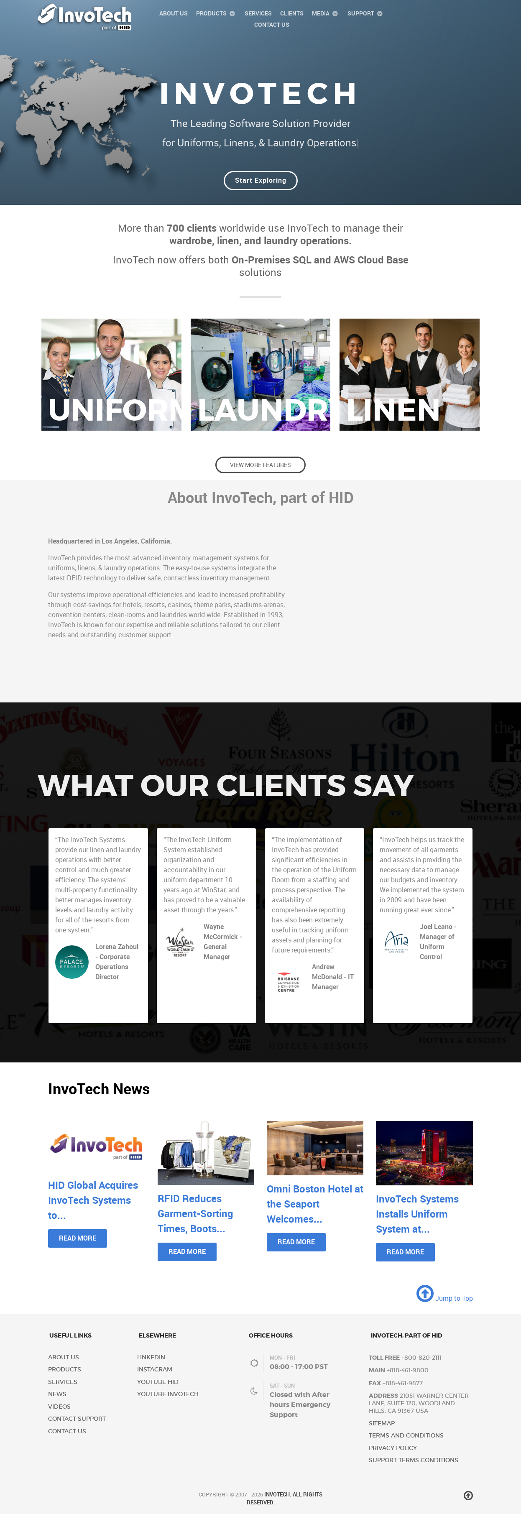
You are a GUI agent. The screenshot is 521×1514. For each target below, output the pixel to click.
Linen (393, 410)
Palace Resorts (113, 986)
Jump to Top (444, 1298)
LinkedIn (151, 1357)
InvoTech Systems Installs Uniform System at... (417, 1214)
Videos (59, 1406)
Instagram (154, 1369)
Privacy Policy (393, 1448)
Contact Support (77, 1418)
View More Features (260, 465)
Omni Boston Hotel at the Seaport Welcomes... (315, 1204)
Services (62, 1382)
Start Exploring (260, 180)
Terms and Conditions (406, 1435)
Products (64, 1369)
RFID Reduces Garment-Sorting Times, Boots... (195, 1213)
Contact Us (67, 1431)
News (57, 1394)
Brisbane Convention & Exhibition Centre (332, 1004)
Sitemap (382, 1423)
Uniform (122, 410)
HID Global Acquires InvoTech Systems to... (93, 1200)
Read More (77, 1238)
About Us (63, 1357)
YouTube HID (158, 1382)
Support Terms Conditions (413, 1460)
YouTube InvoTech (168, 1394)
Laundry (273, 410)
